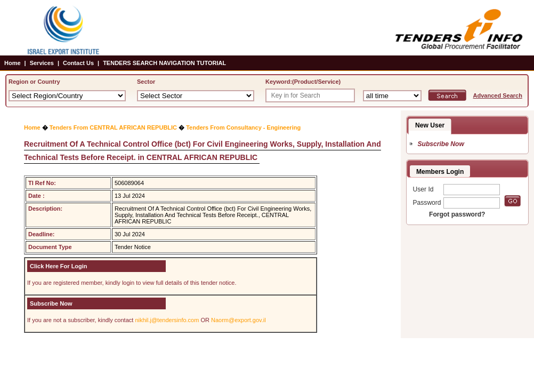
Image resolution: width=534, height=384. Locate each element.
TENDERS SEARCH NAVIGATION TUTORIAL (164, 63)
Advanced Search (497, 95)
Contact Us (78, 63)
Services (42, 63)
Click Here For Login (58, 266)
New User (429, 125)
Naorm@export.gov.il (238, 320)
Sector (146, 81)
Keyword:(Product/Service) (303, 81)
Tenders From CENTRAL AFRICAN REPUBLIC (113, 127)
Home (12, 63)
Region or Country (34, 81)
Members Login (440, 171)
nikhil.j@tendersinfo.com (167, 320)
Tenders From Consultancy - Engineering (243, 127)
